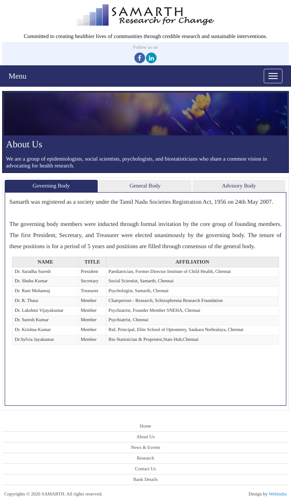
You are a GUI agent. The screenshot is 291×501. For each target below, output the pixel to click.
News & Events (145, 447)
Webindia (278, 494)
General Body (145, 185)
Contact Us (145, 469)
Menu (17, 76)
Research (145, 458)
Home (145, 426)
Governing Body (51, 185)
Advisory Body (239, 185)
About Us (145, 436)
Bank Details (145, 479)
